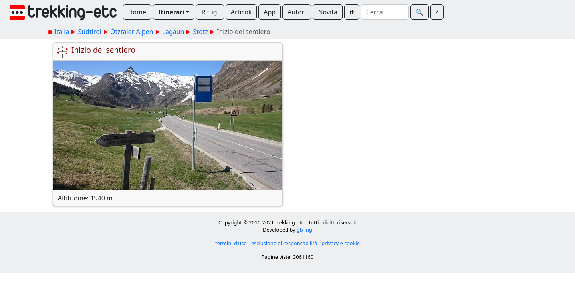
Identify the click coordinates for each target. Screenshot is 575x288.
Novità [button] (327, 12)
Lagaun (173, 31)
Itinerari (171, 12)
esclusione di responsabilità (284, 243)
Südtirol (89, 31)
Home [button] (137, 12)
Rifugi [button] (209, 12)
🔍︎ (420, 12)
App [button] (270, 12)
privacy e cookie (340, 243)
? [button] (437, 12)
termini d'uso (231, 243)
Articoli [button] (241, 12)
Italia (61, 31)
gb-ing (304, 229)
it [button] (351, 12)
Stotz (200, 31)
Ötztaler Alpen (131, 31)
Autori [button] (297, 12)
